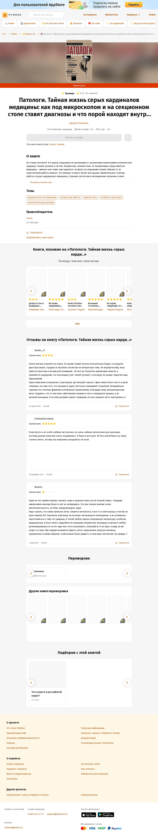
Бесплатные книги (54, 23)
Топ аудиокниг (117, 23)
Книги (11, 23)
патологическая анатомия (41, 202)
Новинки (77, 23)
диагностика (90, 197)
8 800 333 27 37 (36, 814)
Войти (152, 14)
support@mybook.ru (57, 814)
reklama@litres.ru (13, 827)
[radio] (30, 299)
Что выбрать (90, 14)
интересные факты (70, 197)
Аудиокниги (29, 23)
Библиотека (111, 14)
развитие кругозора (111, 197)
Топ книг (95, 23)
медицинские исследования (42, 197)
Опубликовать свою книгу (39, 237)
